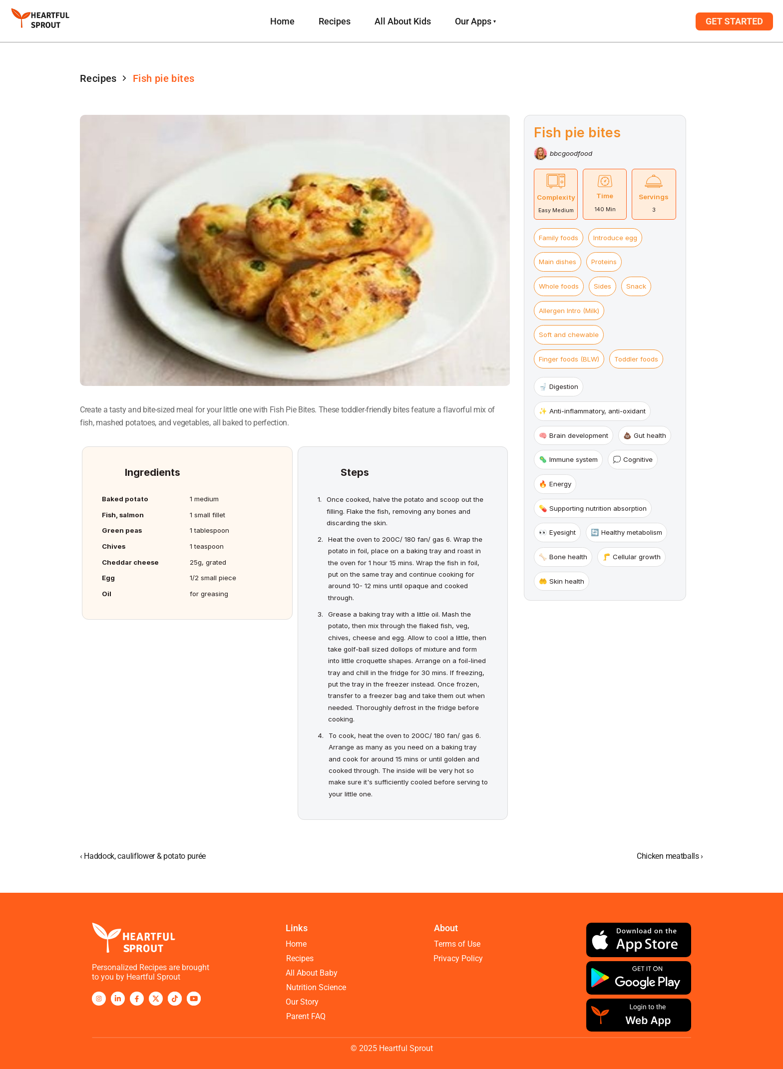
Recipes (335, 21)
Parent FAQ (306, 1016)
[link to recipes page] (282, 21)
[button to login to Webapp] (734, 21)
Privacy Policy (458, 958)
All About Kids (403, 21)
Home (296, 943)
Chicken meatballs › (670, 856)
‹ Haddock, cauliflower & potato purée (143, 856)
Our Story (302, 1001)
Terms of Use (457, 943)
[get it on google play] (638, 978)
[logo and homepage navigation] (40, 21)
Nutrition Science (316, 987)
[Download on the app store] (638, 940)
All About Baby (312, 972)
